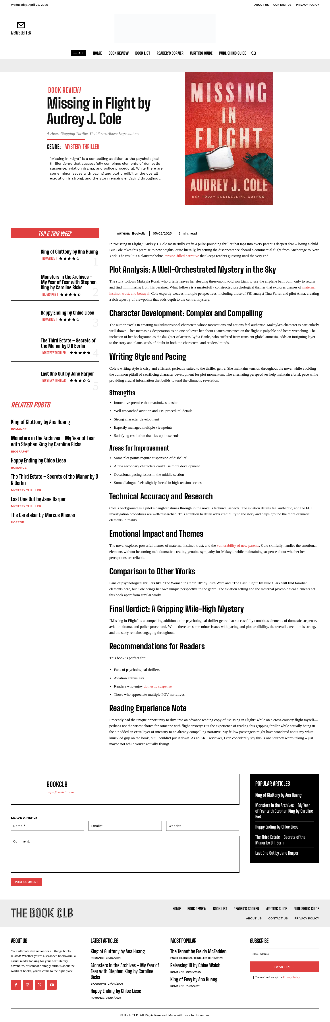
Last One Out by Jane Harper (67, 374)
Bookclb (138, 233)
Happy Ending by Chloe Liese (67, 313)
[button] (253, 53)
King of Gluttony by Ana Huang (69, 252)
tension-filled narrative (182, 256)
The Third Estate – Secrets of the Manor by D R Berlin (68, 343)
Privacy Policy (291, 977)
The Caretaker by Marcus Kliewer (43, 515)
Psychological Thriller (188, 958)
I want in (284, 967)
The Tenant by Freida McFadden (198, 952)
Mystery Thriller (81, 146)
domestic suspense (158, 686)
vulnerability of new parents (238, 545)
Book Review (64, 90)
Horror (17, 522)
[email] (284, 954)
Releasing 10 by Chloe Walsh (195, 966)
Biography (49, 294)
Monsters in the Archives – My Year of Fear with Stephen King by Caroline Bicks (68, 282)
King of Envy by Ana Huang (194, 980)
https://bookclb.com (60, 792)
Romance (48, 258)
